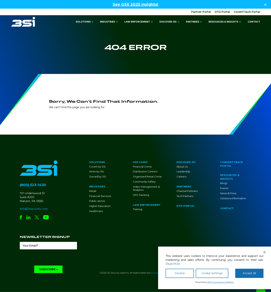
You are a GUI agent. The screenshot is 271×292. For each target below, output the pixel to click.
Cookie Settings (212, 273)
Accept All (249, 273)
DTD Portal (222, 12)
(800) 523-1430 (33, 185)
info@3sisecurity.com (34, 209)
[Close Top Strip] (265, 4)
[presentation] (48, 258)
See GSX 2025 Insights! (135, 4)
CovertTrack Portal (247, 12)
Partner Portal (201, 12)
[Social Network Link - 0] (21, 217)
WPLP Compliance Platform (220, 282)
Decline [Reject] (180, 273)
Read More (173, 264)
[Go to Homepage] (23, 22)
